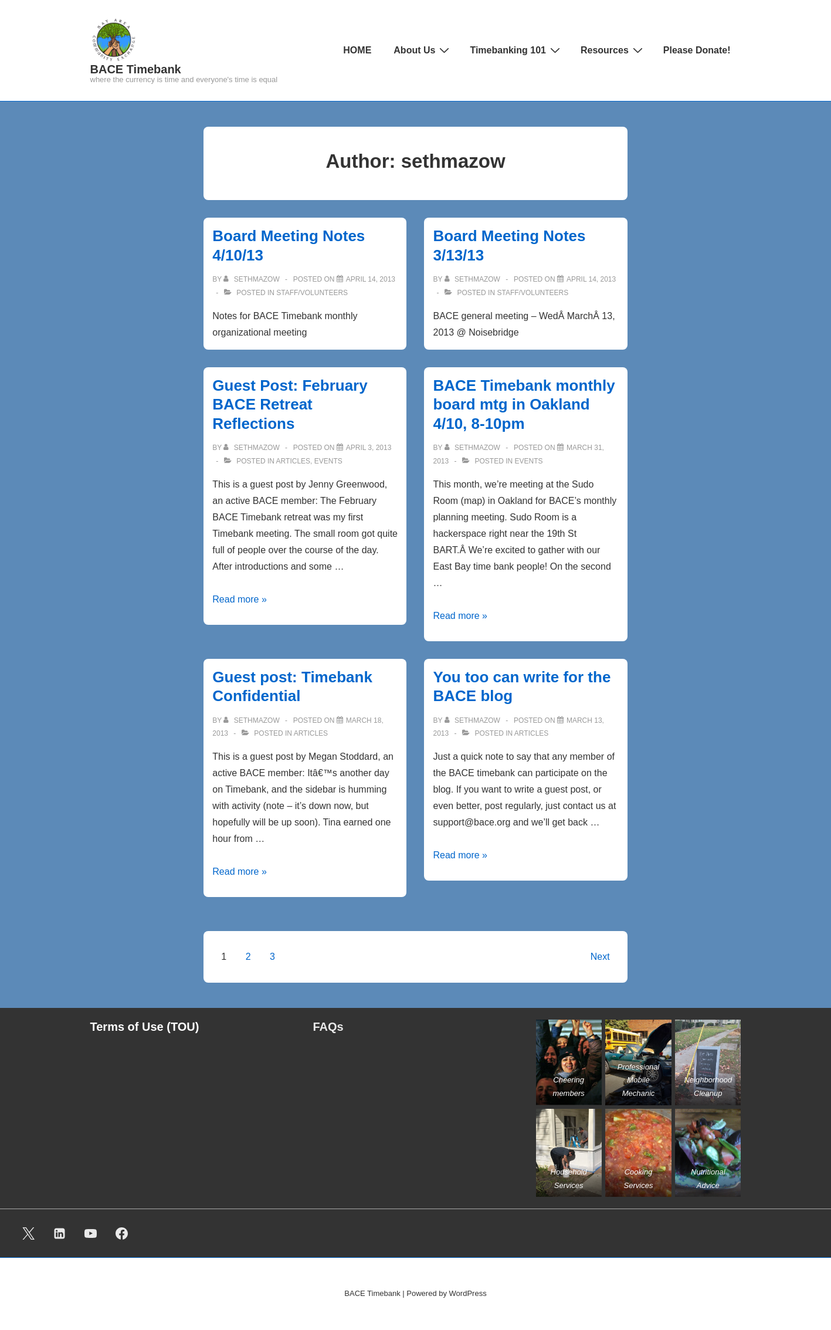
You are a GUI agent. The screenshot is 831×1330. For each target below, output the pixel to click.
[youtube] (91, 1233)
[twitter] (29, 1233)
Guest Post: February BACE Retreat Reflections (289, 404)
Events (328, 461)
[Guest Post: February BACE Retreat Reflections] (369, 448)
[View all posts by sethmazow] (252, 279)
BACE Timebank (135, 69)
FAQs (328, 1026)
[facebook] (121, 1233)
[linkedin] (60, 1233)
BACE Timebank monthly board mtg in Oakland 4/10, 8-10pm (524, 404)
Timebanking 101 (516, 50)
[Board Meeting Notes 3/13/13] (591, 279)
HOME (357, 50)
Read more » (239, 599)
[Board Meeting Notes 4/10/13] (370, 279)
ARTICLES (293, 461)
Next (600, 957)
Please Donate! (697, 50)
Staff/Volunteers (312, 293)
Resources (613, 50)
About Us (423, 50)
